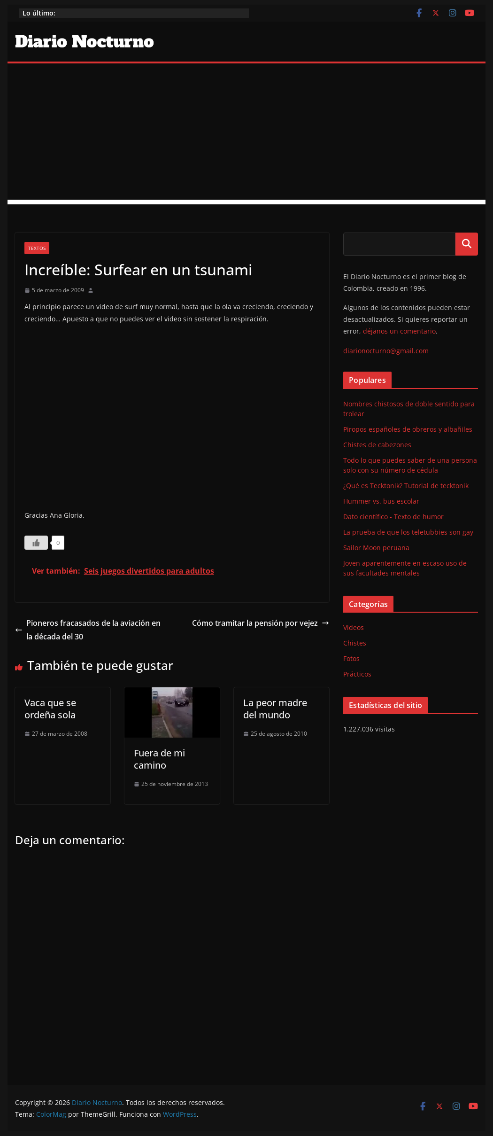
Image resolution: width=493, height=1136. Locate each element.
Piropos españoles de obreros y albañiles (407, 429)
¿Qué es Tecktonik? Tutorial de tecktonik (406, 485)
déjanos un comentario (399, 331)
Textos (37, 248)
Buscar (466, 244)
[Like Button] (36, 543)
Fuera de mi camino (159, 759)
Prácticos (357, 673)
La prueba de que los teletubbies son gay (408, 532)
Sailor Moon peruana (376, 547)
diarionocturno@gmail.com (386, 350)
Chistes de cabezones (377, 444)
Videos (353, 627)
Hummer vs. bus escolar (381, 501)
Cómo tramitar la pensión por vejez (260, 623)
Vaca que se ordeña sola (50, 708)
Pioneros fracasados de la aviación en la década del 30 (88, 630)
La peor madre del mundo (275, 708)
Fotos (351, 658)
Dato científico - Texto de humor (393, 516)
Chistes (354, 642)
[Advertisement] (247, 134)
